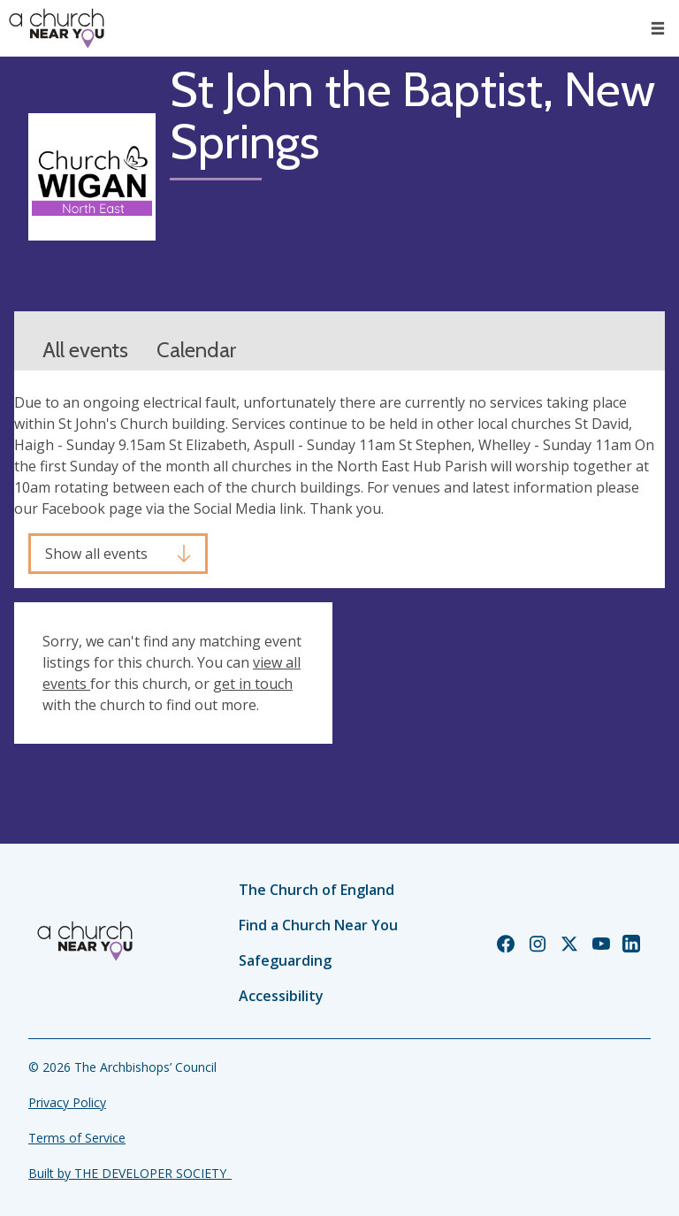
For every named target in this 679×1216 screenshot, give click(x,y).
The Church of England (316, 889)
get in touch (253, 683)
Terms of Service (77, 1137)
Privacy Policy (67, 1102)
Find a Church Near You (318, 925)
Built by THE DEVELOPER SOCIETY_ (130, 1173)
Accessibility (281, 996)
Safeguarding (285, 960)
